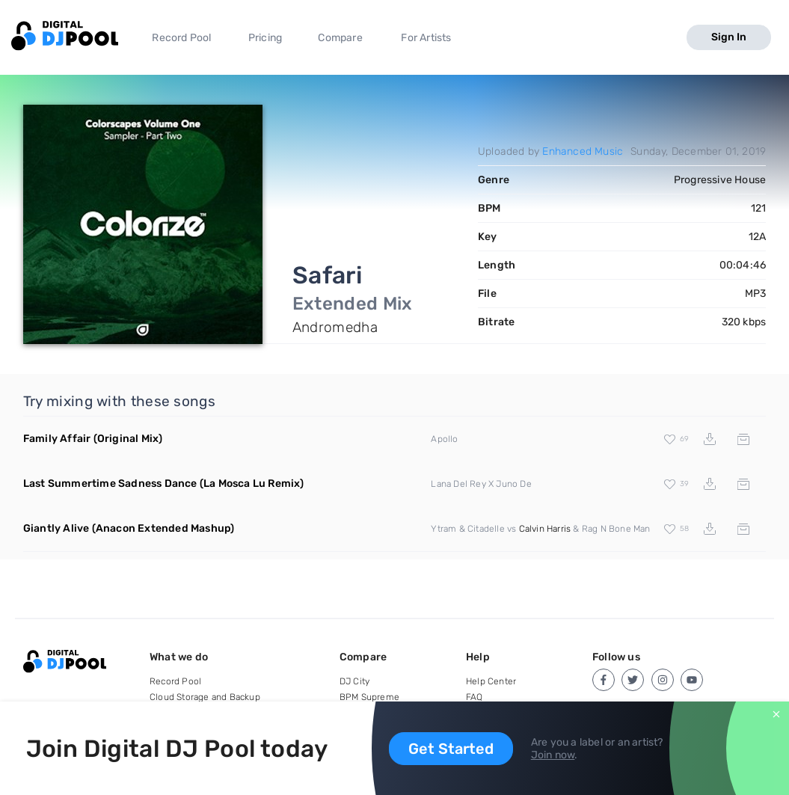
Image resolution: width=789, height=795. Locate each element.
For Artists (426, 37)
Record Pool (181, 37)
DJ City (354, 681)
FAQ (474, 697)
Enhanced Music (582, 151)
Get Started (451, 749)
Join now (553, 755)
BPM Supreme (369, 697)
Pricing (265, 37)
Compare (340, 37)
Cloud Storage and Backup (205, 697)
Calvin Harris (545, 529)
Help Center (491, 681)
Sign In (728, 37)
